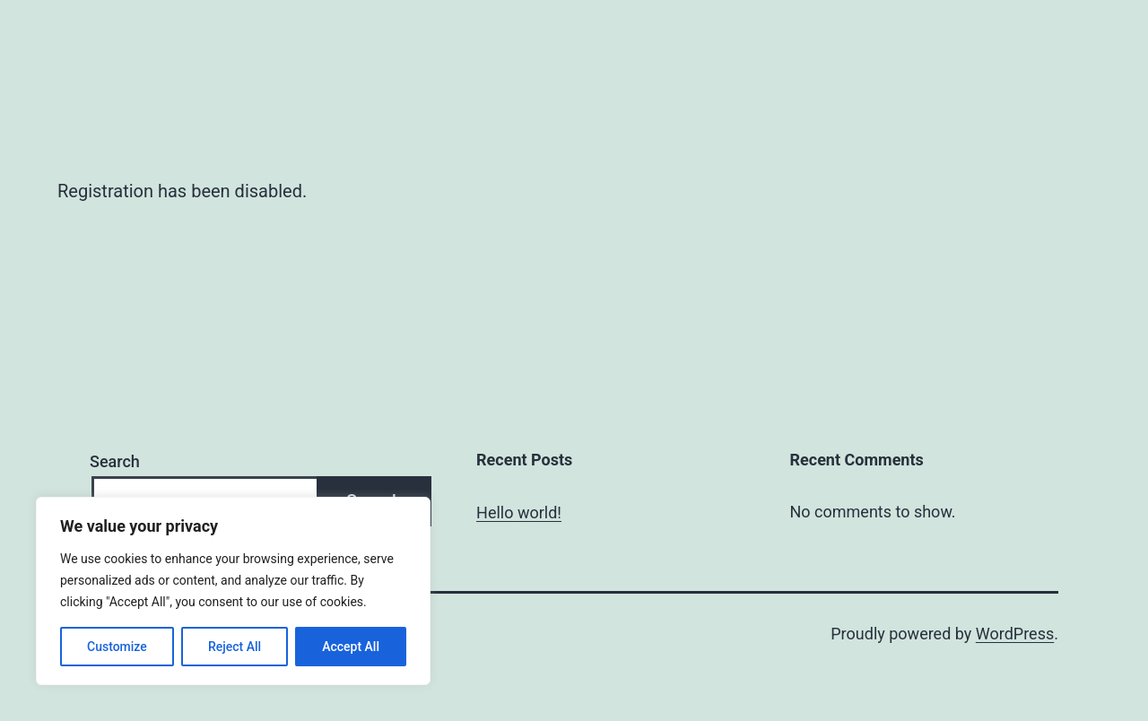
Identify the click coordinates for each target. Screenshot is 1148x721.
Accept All (350, 646)
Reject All (234, 646)
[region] (233, 591)
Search (115, 461)
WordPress (1015, 633)
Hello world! (518, 512)
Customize (117, 646)
